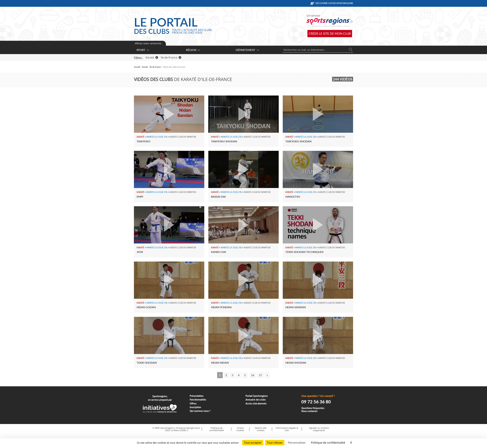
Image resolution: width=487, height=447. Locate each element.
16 (252, 375)
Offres (193, 403)
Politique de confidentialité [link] (328, 442)
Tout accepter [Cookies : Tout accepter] (253, 442)
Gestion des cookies (260, 429)
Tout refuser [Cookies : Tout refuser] (275, 442)
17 (260, 375)
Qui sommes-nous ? (200, 410)
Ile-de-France (171, 57)
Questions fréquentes (312, 408)
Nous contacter (309, 411)
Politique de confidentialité (216, 429)
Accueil (137, 67)
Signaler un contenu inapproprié (319, 429)
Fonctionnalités (198, 399)
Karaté (152, 57)
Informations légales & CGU (287, 429)
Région (193, 49)
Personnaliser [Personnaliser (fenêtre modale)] (297, 442)
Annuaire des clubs (256, 399)
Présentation (196, 395)
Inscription (195, 407)
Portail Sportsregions (257, 395)
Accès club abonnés (256, 403)
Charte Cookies (240, 429)
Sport (142, 49)
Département (247, 49)
